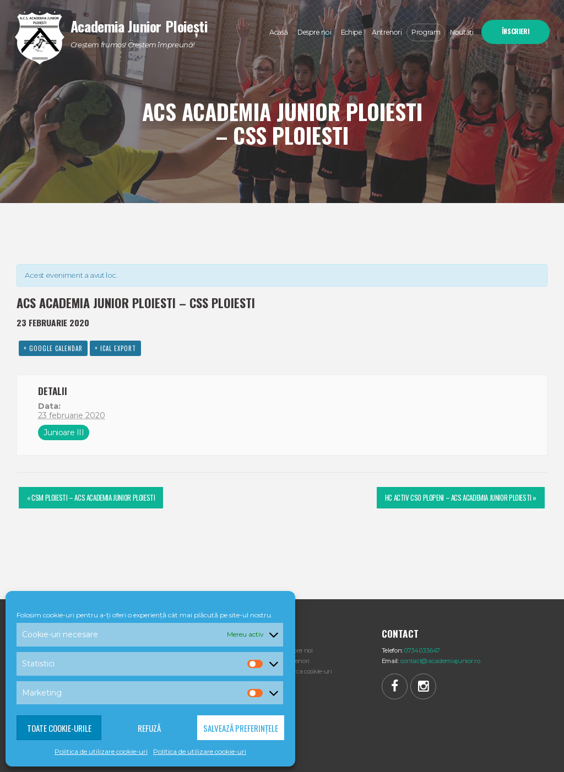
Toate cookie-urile (59, 728)
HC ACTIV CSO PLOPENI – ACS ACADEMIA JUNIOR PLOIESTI (460, 497)
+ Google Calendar (53, 348)
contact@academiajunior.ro (440, 661)
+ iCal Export (115, 348)
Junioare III (64, 432)
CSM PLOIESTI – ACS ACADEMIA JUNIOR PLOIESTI (91, 497)
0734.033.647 (422, 650)
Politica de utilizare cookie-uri (101, 751)
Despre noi (297, 650)
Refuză (149, 728)
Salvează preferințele (240, 728)
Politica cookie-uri (307, 671)
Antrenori (296, 661)
